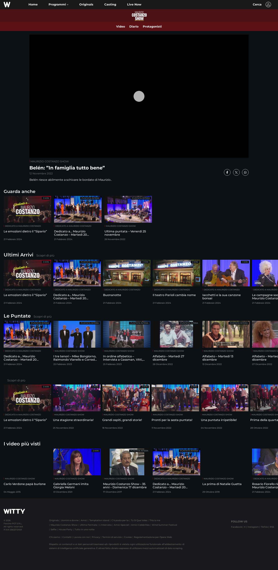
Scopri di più (45, 255)
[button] (58, 4)
